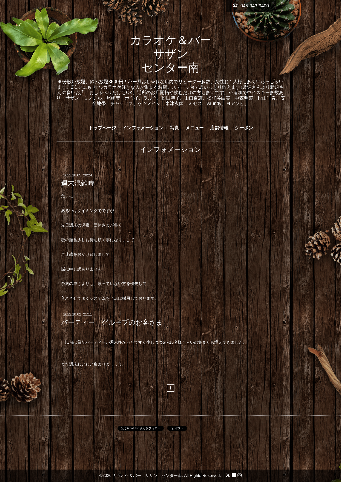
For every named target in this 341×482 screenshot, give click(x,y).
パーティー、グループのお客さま (112, 322)
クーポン (244, 127)
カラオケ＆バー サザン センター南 (176, 54)
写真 (174, 127)
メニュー (194, 127)
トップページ (102, 127)
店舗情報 (219, 127)
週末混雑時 (77, 183)
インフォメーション (143, 127)
